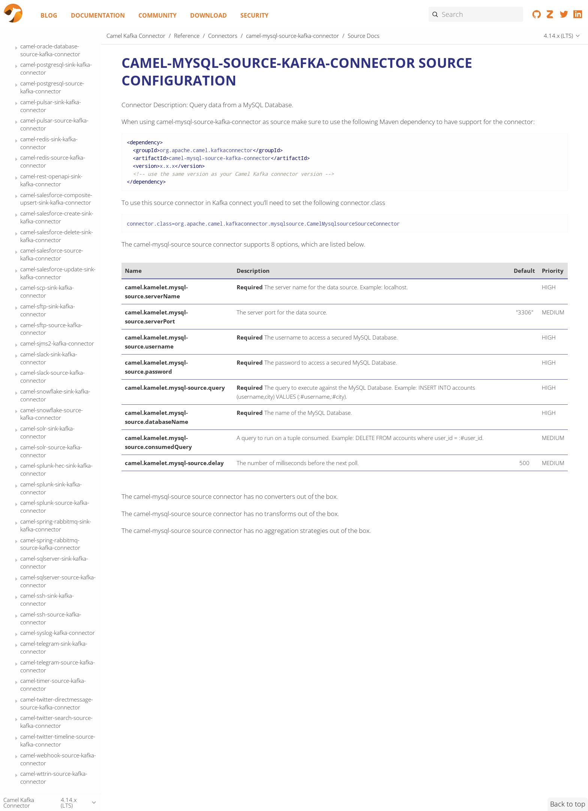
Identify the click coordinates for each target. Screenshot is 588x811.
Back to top (567, 803)
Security (254, 15)
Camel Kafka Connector (135, 35)
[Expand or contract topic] (16, 49)
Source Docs (50, 140)
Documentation (98, 15)
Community (157, 15)
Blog (48, 15)
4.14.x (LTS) (558, 35)
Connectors (222, 35)
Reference (187, 35)
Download (208, 15)
